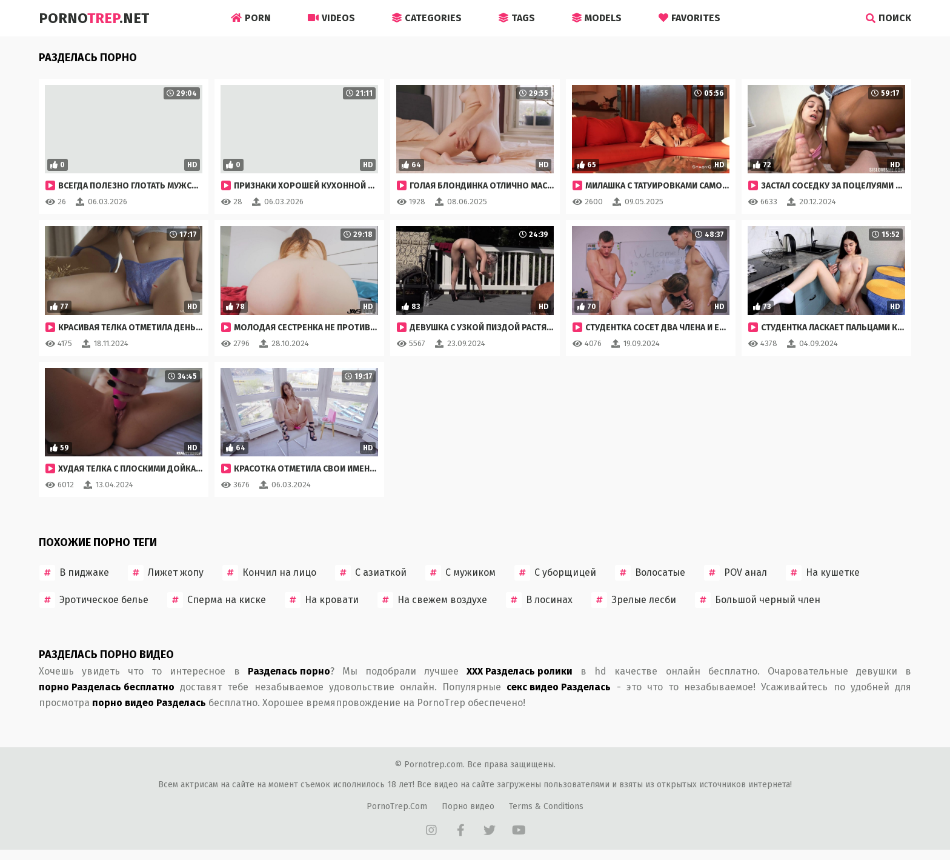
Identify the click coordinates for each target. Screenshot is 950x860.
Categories (427, 18)
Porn (251, 18)
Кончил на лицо (269, 573)
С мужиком (460, 573)
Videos (331, 18)
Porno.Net (94, 18)
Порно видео (468, 806)
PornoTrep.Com (397, 806)
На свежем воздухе (432, 600)
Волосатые (650, 573)
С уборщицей (555, 573)
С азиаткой (371, 573)
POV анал (735, 573)
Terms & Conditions (546, 806)
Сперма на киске (216, 600)
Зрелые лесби (633, 600)
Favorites (689, 18)
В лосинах (539, 600)
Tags (517, 18)
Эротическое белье (93, 600)
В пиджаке (74, 573)
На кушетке (823, 573)
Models (597, 18)
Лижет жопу (166, 573)
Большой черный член (757, 600)
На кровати (322, 600)
